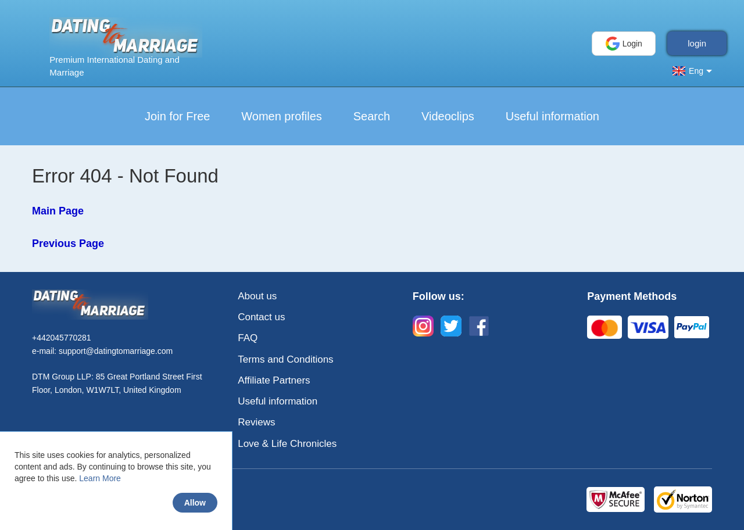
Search (371, 116)
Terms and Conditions (285, 359)
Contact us (261, 317)
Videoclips (447, 116)
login (697, 43)
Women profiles (281, 116)
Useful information (552, 116)
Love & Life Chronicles (287, 443)
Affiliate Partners (274, 380)
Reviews (256, 422)
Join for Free (177, 116)
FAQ (247, 337)
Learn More (100, 478)
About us (257, 296)
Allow (195, 502)
